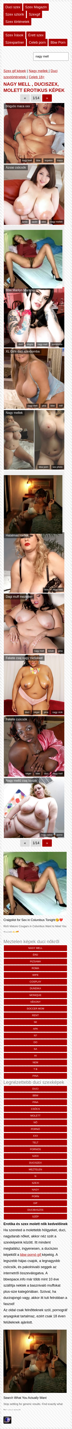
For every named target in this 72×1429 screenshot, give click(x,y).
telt (35, 1142)
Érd (35, 954)
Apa (35, 1028)
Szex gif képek (14, 71)
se (35, 1022)
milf (61, 405)
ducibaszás (35, 1209)
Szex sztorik (14, 14)
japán (34, 221)
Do (35, 1042)
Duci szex (12, 7)
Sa (35, 1048)
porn (35, 1196)
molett (35, 1115)
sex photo (58, 467)
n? (35, 1035)
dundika (35, 988)
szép (35, 1216)
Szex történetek (17, 22)
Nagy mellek (39, 71)
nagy (35, 1189)
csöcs (35, 1108)
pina (44, 405)
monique (35, 995)
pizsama (35, 961)
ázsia (24, 221)
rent (35, 1015)
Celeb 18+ (37, 77)
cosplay (35, 981)
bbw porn (43, 467)
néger (37, 712)
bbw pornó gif (31, 1255)
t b (35, 1069)
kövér (51, 651)
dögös (30, 344)
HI (35, 1055)
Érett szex (36, 35)
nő (35, 1122)
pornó (60, 835)
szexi (35, 1182)
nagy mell (27, 160)
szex (35, 1156)
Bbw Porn (57, 42)
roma (35, 968)
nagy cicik (57, 712)
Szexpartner (14, 42)
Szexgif (34, 14)
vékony (35, 1001)
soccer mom (35, 1008)
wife (35, 974)
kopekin (49, 160)
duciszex (35, 1162)
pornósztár (57, 344)
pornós (35, 1149)
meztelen (35, 1169)
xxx (35, 1135)
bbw (38, 160)
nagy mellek (56, 221)
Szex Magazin (36, 7)
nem (35, 1062)
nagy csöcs (46, 835)
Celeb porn (37, 42)
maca (60, 160)
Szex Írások (14, 35)
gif (35, 1203)
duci (20, 344)
